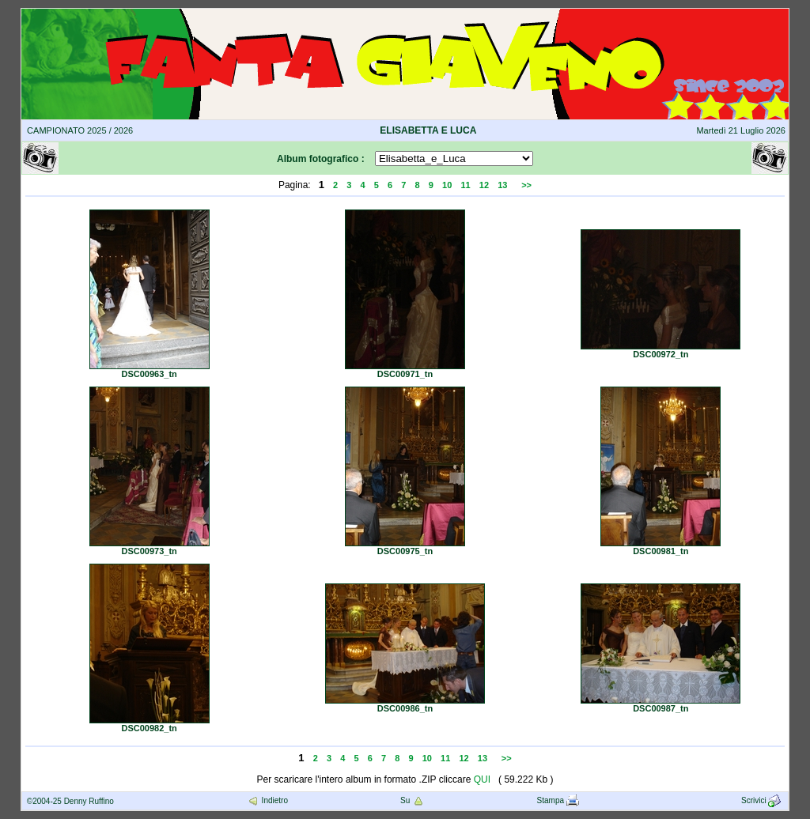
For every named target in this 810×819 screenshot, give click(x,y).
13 (502, 185)
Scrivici (762, 800)
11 (465, 185)
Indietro (267, 800)
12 (484, 185)
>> (526, 185)
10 (447, 185)
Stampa (558, 800)
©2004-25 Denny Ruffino (70, 801)
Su (412, 800)
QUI (482, 779)
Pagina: (294, 185)
